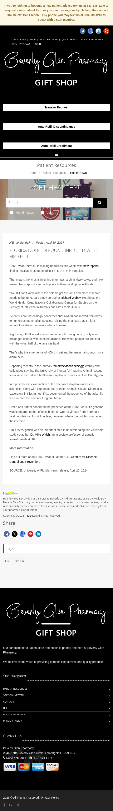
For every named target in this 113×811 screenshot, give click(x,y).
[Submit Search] (100, 203)
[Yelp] (106, 31)
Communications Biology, (67, 366)
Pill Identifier (49, 39)
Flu (7, 561)
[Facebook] (82, 31)
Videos (48, 212)
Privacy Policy (12, 720)
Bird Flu (19, 561)
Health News (22, 212)
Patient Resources (53, 172)
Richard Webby (70, 297)
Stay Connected (13, 695)
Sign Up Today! (20, 44)
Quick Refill (69, 39)
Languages (18, 39)
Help (33, 39)
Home (33, 172)
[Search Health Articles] (49, 202)
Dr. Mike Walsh (40, 434)
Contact (8, 701)
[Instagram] (98, 31)
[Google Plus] (11, 805)
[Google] (90, 31)
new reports (91, 266)
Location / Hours (92, 39)
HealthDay (31, 515)
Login (37, 44)
